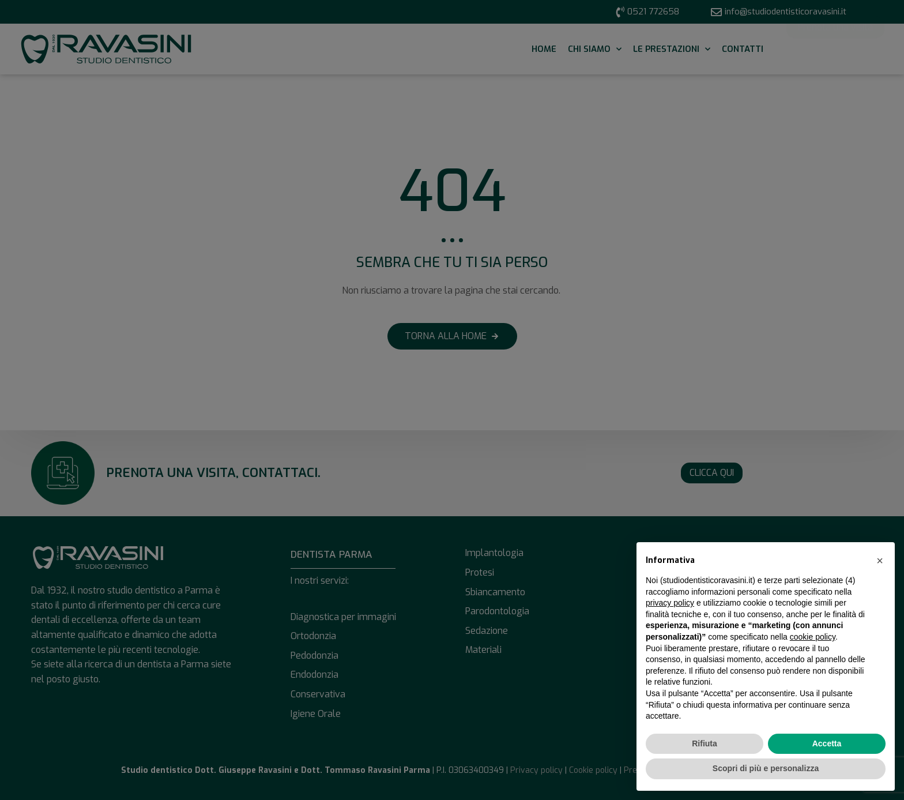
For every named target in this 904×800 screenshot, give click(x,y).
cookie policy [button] (812, 636)
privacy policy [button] (670, 602)
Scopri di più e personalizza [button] (766, 768)
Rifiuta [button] (704, 743)
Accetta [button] (827, 743)
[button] (880, 560)
